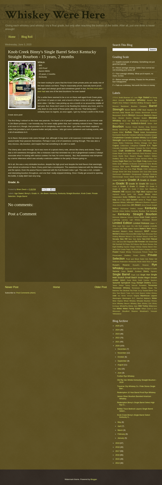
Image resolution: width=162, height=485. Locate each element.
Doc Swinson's (130, 158)
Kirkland (136, 217)
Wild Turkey (143, 306)
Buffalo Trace (132, 132)
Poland (151, 252)
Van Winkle (122, 296)
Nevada (116, 239)
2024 (117, 330)
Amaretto (121, 100)
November (122, 353)
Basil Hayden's (148, 110)
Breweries (133, 129)
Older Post (101, 287)
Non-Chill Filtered (149, 239)
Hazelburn (153, 189)
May (120, 422)
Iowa (138, 197)
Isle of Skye (121, 200)
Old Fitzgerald (128, 241)
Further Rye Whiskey (125, 376)
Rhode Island (141, 261)
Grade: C (124, 186)
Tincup (140, 290)
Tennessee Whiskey (121, 288)
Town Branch (121, 293)
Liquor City (130, 226)
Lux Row (123, 228)
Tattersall (134, 285)
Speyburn (154, 280)
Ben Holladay (136, 112)
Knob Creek (86, 193)
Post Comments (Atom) (26, 293)
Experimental (142, 164)
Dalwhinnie (135, 153)
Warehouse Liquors (148, 296)
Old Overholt (117, 244)
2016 (117, 455)
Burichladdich (117, 135)
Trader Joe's (130, 293)
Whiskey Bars (135, 303)
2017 (117, 451)
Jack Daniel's (131, 200)
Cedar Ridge (146, 140)
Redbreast (116, 261)
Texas (150, 288)
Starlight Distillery (143, 283)
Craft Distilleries (127, 150)
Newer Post (11, 287)
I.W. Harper (138, 194)
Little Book (138, 226)
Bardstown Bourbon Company (134, 106)
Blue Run (135, 121)
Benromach (117, 115)
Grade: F (135, 189)
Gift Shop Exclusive (131, 172)
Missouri (122, 236)
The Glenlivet (124, 290)
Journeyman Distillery (128, 208)
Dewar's (133, 156)
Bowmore (154, 127)
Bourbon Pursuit (131, 127)
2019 (117, 443)
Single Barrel (22, 196)
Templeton (142, 285)
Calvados (147, 135)
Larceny (125, 220)
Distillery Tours (118, 158)
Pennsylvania (136, 252)
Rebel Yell (153, 259)
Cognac (116, 145)
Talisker (121, 285)
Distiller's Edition (150, 156)
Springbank (125, 283)
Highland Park (151, 192)
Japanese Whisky (119, 202)
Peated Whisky (125, 252)
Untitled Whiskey (151, 293)
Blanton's (148, 115)
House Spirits (126, 194)
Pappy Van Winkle (132, 249)
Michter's (116, 234)
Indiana (132, 197)
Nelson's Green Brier (150, 236)
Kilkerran (123, 217)
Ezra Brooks (152, 164)
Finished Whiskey (140, 166)
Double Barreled (141, 158)
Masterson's (139, 231)
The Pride (133, 290)
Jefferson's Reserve (142, 202)
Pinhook (145, 252)
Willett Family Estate (131, 308)
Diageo (140, 156)
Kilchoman (116, 217)
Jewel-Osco (126, 205)
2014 (117, 463)
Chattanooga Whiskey (132, 143)
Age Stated (19, 193)
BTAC (121, 132)
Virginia (136, 296)
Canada (127, 138)
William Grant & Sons (149, 308)
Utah (114, 296)
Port (155, 252)
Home (11, 36)
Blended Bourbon (125, 118)
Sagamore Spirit (131, 268)
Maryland (116, 231)
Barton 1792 (136, 110)
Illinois (147, 194)
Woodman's (144, 311)
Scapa (123, 271)
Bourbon (118, 126)
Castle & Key (137, 140)
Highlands (116, 194)
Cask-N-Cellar (127, 140)
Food (121, 169)
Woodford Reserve (130, 311)
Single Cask (135, 275)
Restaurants (133, 261)
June (120, 373)
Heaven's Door (130, 192)
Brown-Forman (144, 129)
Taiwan (115, 285)
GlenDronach (117, 174)
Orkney (138, 247)
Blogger (94, 479)
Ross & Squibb (152, 261)
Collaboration (124, 145)
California (140, 135)
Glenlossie (153, 174)
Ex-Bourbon (133, 164)
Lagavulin (154, 217)
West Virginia (118, 301)
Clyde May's (152, 143)
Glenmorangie (118, 177)
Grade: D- (117, 189)
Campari (154, 135)
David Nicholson (145, 153)
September (122, 361)
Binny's (27, 193)
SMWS (122, 280)
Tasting (127, 285)
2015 (117, 459)
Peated (115, 252)
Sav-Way (140, 268)
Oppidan (126, 247)
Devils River (123, 156)
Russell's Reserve (141, 265)
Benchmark (146, 112)
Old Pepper (126, 244)
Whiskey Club (146, 303)
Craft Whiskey (144, 150)
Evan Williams (123, 164)
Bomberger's (144, 121)
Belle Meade (125, 112)
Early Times (132, 161)
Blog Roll (27, 36)
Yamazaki (154, 311)
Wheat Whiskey (130, 301)
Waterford (139, 298)
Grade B (116, 180)
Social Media (131, 280)
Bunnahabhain (151, 132)
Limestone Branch (149, 220)
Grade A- (153, 177)
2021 (117, 342)
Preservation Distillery (122, 255)
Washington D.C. (128, 298)
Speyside (116, 283)
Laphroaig (116, 220)
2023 (117, 334)
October (121, 357)
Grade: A (133, 179)
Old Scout (143, 244)
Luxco (130, 228)
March (120, 430)
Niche (139, 239)
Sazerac (116, 271)
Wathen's (147, 298)
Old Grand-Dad (151, 241)
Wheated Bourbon (144, 301)
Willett (119, 308)
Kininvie (130, 217)
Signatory (154, 271)
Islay (114, 200)
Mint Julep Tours (139, 234)
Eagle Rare (123, 161)
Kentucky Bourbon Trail (140, 211)
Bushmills (125, 135)
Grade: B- (133, 183)
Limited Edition (122, 222)
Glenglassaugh (136, 174)
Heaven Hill (118, 191)
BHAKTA (125, 115)
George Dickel (118, 172)
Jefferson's (130, 202)
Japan (154, 200)
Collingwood (134, 145)
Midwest (123, 234)
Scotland (138, 271)
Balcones (116, 106)
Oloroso (150, 244)
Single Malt (145, 275)
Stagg (133, 283)
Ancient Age (152, 100)
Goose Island (129, 177)
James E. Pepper (145, 200)
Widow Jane (133, 306)
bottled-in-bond (138, 123)
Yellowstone (117, 314)
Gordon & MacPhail (142, 177)
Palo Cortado (121, 249)
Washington (117, 298)
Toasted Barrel (148, 290)
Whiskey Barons (123, 303)
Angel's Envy (117, 103)
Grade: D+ (126, 189)
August (121, 365)
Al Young (153, 97)
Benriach (154, 112)
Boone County (125, 123)
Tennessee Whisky (139, 288)
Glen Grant (143, 172)
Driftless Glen (152, 158)
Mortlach (139, 236)
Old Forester (139, 241)
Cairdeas (132, 135)
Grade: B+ (144, 183)
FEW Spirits (125, 166)
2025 (117, 326)
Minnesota (129, 234)
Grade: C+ (144, 186)
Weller (154, 298)
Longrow (146, 226)
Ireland (143, 197)
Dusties (115, 161)
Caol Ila (148, 138)
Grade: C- (134, 186)
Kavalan (140, 208)
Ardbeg (140, 103)
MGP (146, 231)
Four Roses (137, 169)
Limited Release (141, 223)
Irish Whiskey (152, 197)
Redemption (124, 261)
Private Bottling (139, 255)
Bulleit (142, 132)
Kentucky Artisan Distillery (121, 211)
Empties (149, 161)
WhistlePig (124, 306)
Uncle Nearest (140, 293)
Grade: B (122, 183)
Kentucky (53, 193)
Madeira (136, 228)
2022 (117, 338)
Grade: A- (35, 193)
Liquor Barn (121, 226)
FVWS (145, 169)
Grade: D (153, 186)
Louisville (153, 226)
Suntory (154, 283)
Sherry (146, 271)
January (121, 438)
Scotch (130, 271)
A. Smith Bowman (123, 97)
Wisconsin (116, 311)
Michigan (154, 231)
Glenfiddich (126, 174)
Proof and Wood (132, 259)
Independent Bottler (120, 197)
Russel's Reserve (121, 265)
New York (132, 239)
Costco (115, 151)
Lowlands (116, 228)
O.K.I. (114, 241)
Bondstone (153, 121)
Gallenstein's (153, 169)
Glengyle (146, 174)
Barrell (127, 110)
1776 (114, 97)
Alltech (115, 100)
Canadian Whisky (138, 138)
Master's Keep (127, 231)
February (121, 434)
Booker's (115, 123)
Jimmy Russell (146, 205)
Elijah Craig (141, 161)
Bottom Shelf (152, 123)
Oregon (132, 247)
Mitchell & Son (131, 236)
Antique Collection (130, 103)
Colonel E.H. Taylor (148, 145)
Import (154, 194)
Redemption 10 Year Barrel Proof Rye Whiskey (136, 392)
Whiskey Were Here (55, 14)
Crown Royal (117, 153)
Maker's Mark (145, 228)
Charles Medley (118, 143)
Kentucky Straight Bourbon (69, 193)
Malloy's (154, 228)
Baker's (154, 103)
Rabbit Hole (144, 259)
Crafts (155, 151)
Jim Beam (44, 193)
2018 (117, 447)
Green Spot (144, 189)
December (122, 349)
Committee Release (127, 148)
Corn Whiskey (151, 148)
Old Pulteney (135, 244)
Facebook (116, 166)
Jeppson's (153, 202)
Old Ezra (120, 241)
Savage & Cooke (150, 268)
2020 (117, 346)
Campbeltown (118, 138)
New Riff (123, 239)
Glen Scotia (152, 172)
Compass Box (141, 148)
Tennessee (152, 285)
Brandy (115, 129)
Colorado (116, 148)
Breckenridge (123, 129)
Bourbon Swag (144, 127)
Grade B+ (123, 180)
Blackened (139, 115)
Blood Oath (126, 121)
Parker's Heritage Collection (148, 249)
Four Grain (128, 169)
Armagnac (147, 103)
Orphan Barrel (147, 247)
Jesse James (117, 205)
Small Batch (131, 277)
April (120, 426)
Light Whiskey (135, 220)
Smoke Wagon (144, 277)
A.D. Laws (134, 97)
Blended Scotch (140, 118)
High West (140, 192)
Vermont (129, 296)
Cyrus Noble (127, 153)
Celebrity (154, 140)
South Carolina (143, 280)
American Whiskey (135, 100)
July (119, 369)
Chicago (144, 143)
